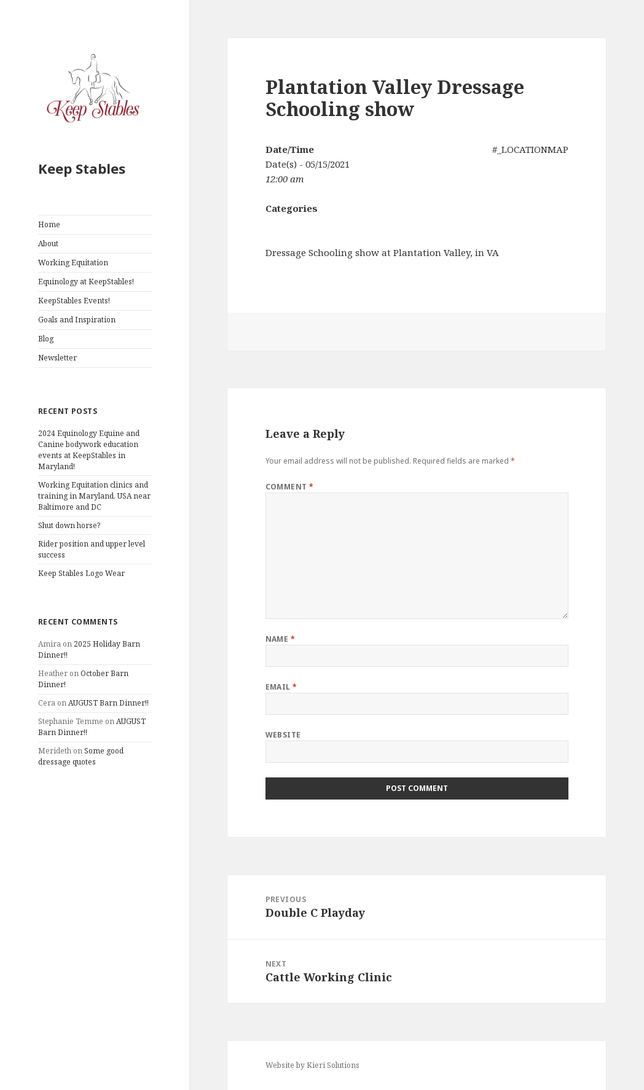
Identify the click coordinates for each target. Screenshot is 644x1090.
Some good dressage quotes (81, 756)
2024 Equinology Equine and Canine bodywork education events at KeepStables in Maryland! (88, 450)
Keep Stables (81, 168)
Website (283, 735)
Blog (45, 338)
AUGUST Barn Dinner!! (108, 703)
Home (49, 224)
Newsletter (57, 357)
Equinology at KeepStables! (86, 281)
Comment (289, 486)
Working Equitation (73, 262)
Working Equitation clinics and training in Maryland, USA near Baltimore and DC (94, 496)
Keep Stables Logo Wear (81, 573)
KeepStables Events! (74, 300)
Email (281, 687)
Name (280, 639)
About (48, 243)
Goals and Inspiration (77, 319)
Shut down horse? (69, 525)
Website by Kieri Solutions (312, 1065)
